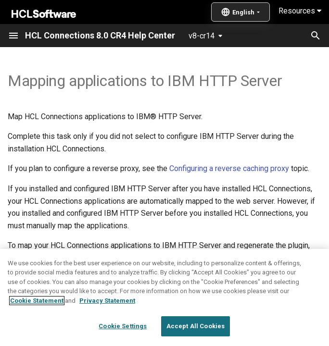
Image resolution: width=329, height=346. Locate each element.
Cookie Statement (36, 320)
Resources (299, 10)
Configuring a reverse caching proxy (229, 168)
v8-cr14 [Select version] (202, 35)
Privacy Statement (107, 320)
